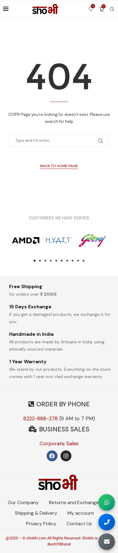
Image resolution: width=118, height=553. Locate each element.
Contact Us (79, 523)
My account (80, 513)
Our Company (23, 502)
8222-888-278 (40, 418)
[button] (34, 261)
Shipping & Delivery (36, 513)
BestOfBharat (59, 544)
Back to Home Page (59, 166)
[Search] (112, 9)
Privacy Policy (41, 523)
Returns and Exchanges (75, 502)
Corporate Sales (59, 443)
